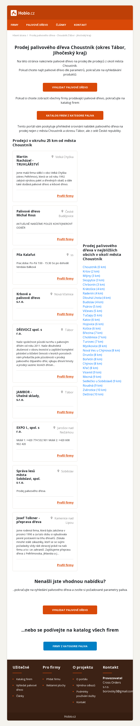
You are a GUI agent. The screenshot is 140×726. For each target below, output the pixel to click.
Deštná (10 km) (93, 394)
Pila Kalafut (25, 254)
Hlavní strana (19, 35)
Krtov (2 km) (91, 271)
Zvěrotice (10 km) (94, 390)
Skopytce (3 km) (93, 280)
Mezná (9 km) (92, 377)
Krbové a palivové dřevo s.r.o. (28, 298)
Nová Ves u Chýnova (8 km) (101, 350)
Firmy (14, 25)
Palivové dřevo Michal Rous (28, 213)
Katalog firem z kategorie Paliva (70, 115)
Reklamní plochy (55, 685)
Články (61, 25)
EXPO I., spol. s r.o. (27, 429)
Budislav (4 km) (93, 302)
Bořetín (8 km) (92, 359)
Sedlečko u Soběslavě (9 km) (102, 381)
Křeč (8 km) (90, 368)
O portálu (82, 679)
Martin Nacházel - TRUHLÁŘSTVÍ (27, 160)
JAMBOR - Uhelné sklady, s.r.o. (28, 396)
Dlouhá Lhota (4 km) (97, 298)
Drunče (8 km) (92, 355)
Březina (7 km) (92, 333)
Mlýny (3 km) (91, 276)
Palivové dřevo (37, 25)
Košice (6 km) (92, 328)
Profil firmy (65, 196)
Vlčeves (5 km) (92, 311)
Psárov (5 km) (92, 306)
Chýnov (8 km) (92, 364)
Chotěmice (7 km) (94, 337)
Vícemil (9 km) (92, 372)
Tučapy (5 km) (92, 315)
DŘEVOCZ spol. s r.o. (29, 331)
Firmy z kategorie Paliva (70, 646)
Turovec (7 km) (93, 342)
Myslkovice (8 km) (95, 346)
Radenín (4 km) (93, 293)
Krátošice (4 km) (94, 289)
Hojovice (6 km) (93, 324)
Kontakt (80, 25)
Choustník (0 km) (94, 267)
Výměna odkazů (85, 685)
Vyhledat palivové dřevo (70, 87)
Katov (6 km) (91, 320)
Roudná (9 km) (92, 385)
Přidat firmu (53, 679)
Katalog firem (24, 679)
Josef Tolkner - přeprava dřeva (28, 520)
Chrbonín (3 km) (94, 285)
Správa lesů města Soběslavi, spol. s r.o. (28, 477)
